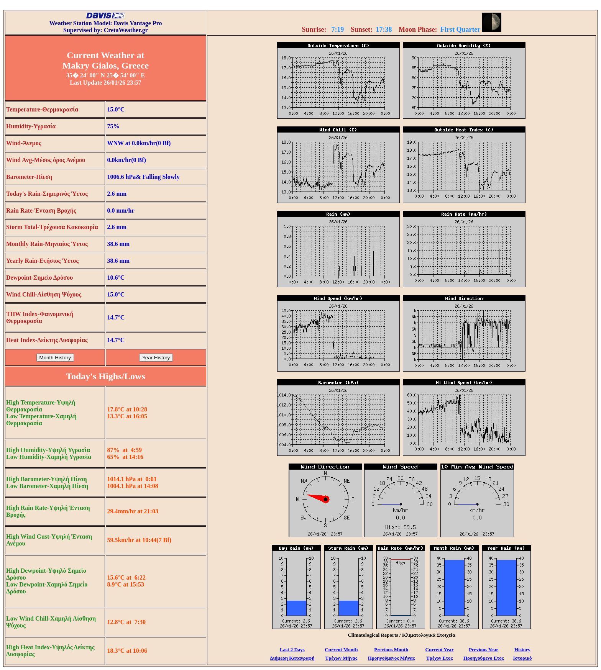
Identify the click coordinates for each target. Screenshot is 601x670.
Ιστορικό (522, 658)
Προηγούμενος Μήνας (391, 658)
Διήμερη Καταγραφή (292, 658)
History (522, 649)
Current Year (439, 649)
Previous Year (483, 649)
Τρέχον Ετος (439, 658)
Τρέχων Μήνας (341, 658)
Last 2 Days (292, 649)
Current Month (341, 649)
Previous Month (391, 649)
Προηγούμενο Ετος (483, 658)
